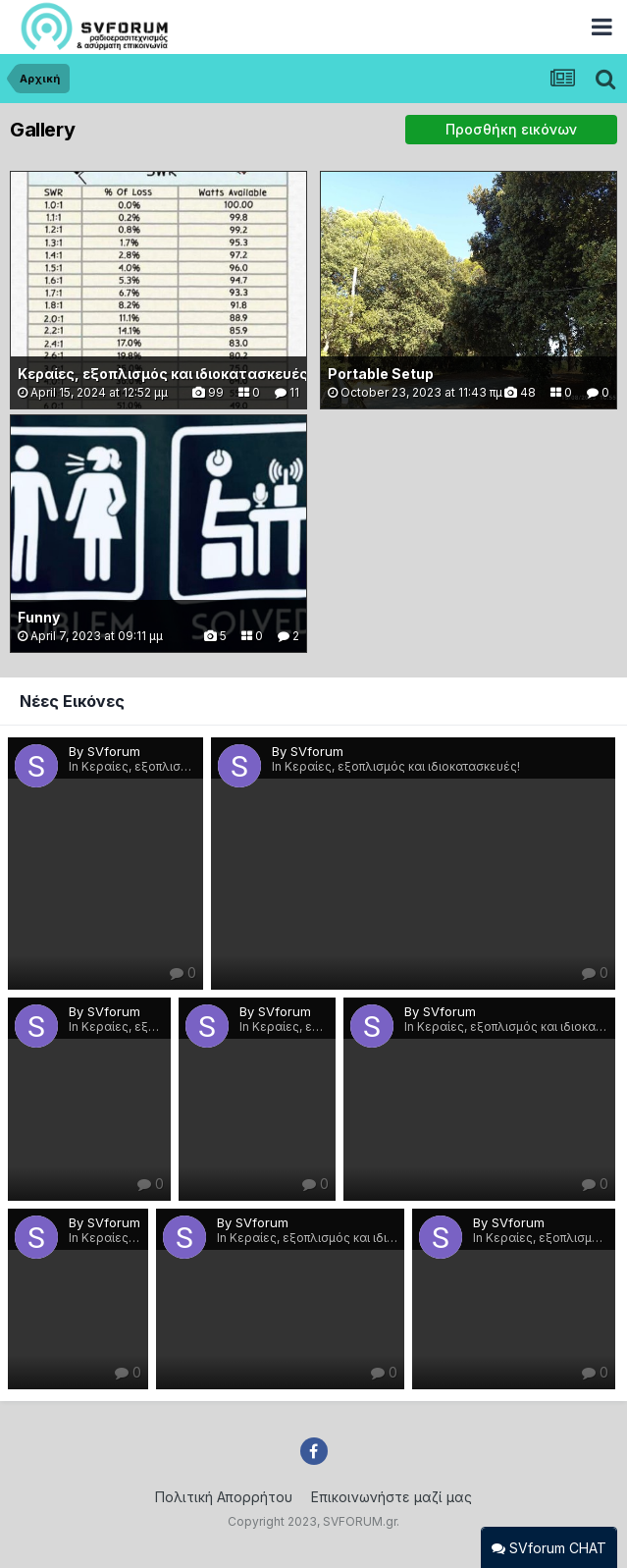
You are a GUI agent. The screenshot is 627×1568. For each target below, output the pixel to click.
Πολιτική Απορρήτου (223, 1496)
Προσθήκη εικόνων (511, 129)
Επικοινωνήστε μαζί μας (391, 1496)
